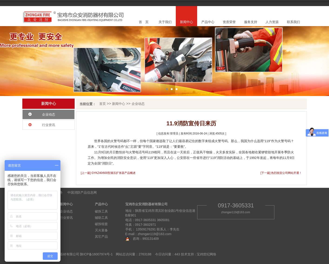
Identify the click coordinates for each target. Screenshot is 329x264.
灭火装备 (101, 230)
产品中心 (207, 22)
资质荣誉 (229, 22)
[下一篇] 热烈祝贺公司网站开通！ (281, 173)
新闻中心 (186, 22)
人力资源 (272, 22)
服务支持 (250, 22)
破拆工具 (101, 211)
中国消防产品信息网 (82, 192)
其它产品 (101, 236)
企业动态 (48, 114)
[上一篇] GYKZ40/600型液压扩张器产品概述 (108, 173)
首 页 (144, 22)
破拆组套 (101, 224)
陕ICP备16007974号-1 (96, 254)
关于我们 (165, 22)
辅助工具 (101, 217)
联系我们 (293, 22)
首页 (102, 104)
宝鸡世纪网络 (206, 254)
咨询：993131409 (144, 238)
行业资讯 (48, 125)
